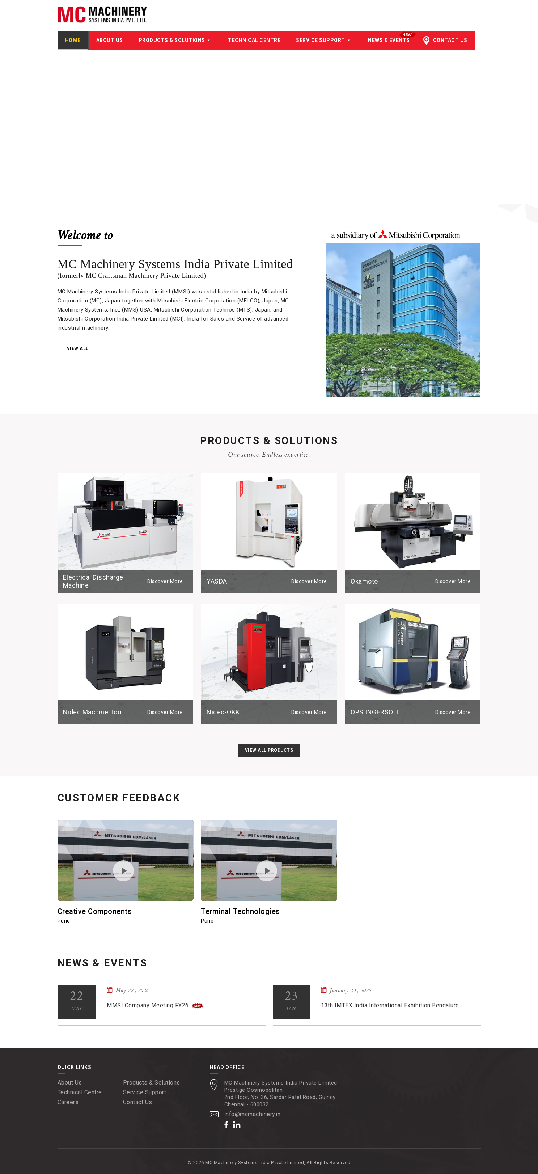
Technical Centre (254, 40)
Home (73, 40)
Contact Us (450, 40)
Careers (68, 1102)
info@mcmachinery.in (252, 1114)
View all (78, 348)
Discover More (165, 582)
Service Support (324, 40)
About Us (109, 40)
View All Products (269, 750)
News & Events (389, 40)
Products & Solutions (176, 40)
